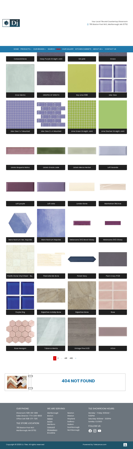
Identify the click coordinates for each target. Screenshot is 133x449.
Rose (113, 312)
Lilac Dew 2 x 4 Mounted (51, 131)
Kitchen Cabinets (83, 49)
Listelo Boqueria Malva (20, 167)
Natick (50, 418)
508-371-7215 (31, 418)
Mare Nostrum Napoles (51, 239)
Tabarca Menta (51, 348)
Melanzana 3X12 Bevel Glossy (82, 239)
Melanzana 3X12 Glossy (112, 239)
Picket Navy (82, 276)
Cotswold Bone (20, 59)
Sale (58, 49)
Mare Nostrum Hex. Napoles (20, 239)
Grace (113, 59)
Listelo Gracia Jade (51, 167)
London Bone (81, 203)
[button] (125, 444)
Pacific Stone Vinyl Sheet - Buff (20, 276)
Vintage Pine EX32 (81, 348)
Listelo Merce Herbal (82, 167)
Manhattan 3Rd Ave (112, 203)
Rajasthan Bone (82, 312)
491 (65, 358)
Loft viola (51, 203)
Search (51, 49)
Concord (51, 427)
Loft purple (20, 203)
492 (71, 358)
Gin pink (82, 59)
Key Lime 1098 (82, 95)
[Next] (75, 358)
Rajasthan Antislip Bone (51, 312)
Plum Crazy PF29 (113, 276)
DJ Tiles (24, 444)
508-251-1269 (32, 413)
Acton (49, 421)
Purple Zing (20, 312)
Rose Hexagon (20, 348)
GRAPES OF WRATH (51, 95)
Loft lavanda (113, 167)
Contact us (110, 49)
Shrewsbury (52, 430)
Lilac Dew (113, 95)
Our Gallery (68, 49)
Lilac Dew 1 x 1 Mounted (20, 131)
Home (16, 49)
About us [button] (97, 49)
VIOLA (112, 348)
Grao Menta (20, 95)
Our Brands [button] (39, 49)
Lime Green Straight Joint (82, 131)
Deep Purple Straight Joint (51, 59)
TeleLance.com (99, 444)
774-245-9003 (35, 416)
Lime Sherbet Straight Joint (112, 131)
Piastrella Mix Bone (51, 276)
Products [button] (25, 49)
